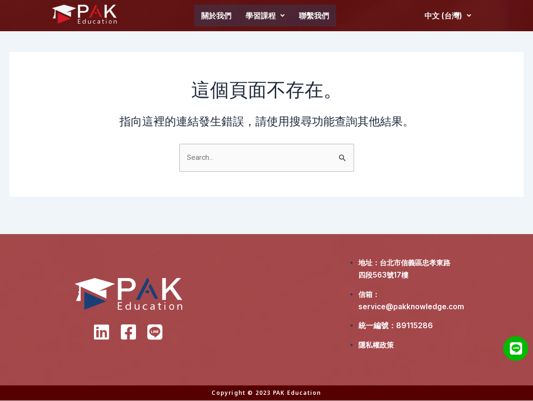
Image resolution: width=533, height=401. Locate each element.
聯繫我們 (314, 15)
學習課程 (265, 15)
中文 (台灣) (447, 15)
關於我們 (216, 15)
